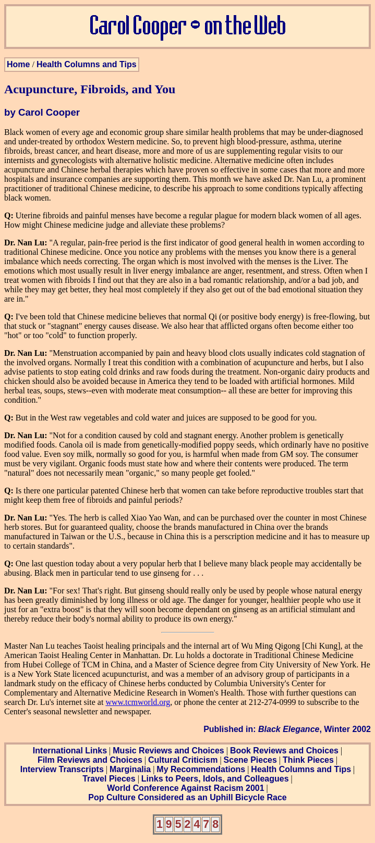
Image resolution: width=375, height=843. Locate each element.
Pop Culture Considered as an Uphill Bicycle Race (187, 797)
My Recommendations (200, 769)
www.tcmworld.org (137, 702)
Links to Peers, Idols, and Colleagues (215, 778)
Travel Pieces (108, 778)
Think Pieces (308, 759)
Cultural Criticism (182, 759)
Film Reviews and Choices (90, 759)
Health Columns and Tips (87, 64)
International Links (70, 750)
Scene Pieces (250, 759)
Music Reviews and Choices (168, 750)
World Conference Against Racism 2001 (185, 788)
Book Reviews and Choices (284, 750)
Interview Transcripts (62, 769)
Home (18, 64)
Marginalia (130, 769)
